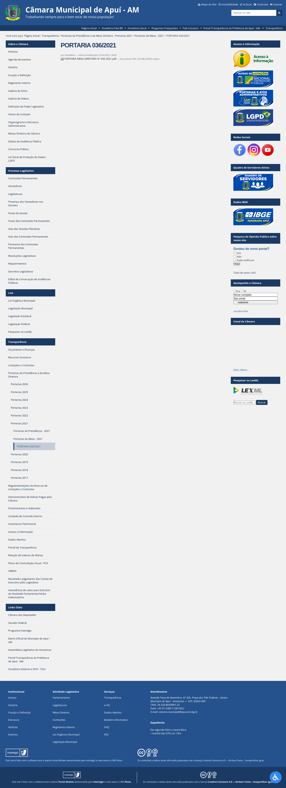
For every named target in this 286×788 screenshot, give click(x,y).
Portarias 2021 (123, 35)
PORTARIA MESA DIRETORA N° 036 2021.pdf (89, 58)
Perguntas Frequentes (165, 28)
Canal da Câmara (244, 321)
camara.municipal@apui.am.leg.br (178, 712)
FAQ (106, 727)
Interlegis (90, 760)
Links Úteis (15, 607)
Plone (119, 760)
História (13, 705)
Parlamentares (61, 697)
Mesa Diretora (61, 712)
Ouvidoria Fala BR (112, 28)
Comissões (59, 720)
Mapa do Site (208, 4)
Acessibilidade (229, 4)
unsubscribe (240, 311)
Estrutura (13, 720)
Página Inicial (89, 28)
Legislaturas (60, 705)
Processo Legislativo (21, 171)
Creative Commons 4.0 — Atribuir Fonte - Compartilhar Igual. (233, 760)
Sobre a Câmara (18, 44)
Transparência (274, 28)
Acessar (277, 4)
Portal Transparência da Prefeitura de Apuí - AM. (231, 28)
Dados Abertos (113, 712)
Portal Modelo (59, 760)
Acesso (12, 697)
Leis (10, 293)
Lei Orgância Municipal (66, 734)
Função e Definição (19, 712)
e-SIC (107, 705)
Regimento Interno (64, 727)
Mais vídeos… (241, 370)
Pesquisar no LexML (246, 380)
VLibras (247, 4)
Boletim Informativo (116, 720)
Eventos (13, 734)
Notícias (13, 727)
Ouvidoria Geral (137, 28)
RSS (106, 734)
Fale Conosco (190, 28)
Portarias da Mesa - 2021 (149, 35)
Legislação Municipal (65, 742)
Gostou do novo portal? (251, 248)
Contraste (262, 4)
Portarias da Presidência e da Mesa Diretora (87, 35)
